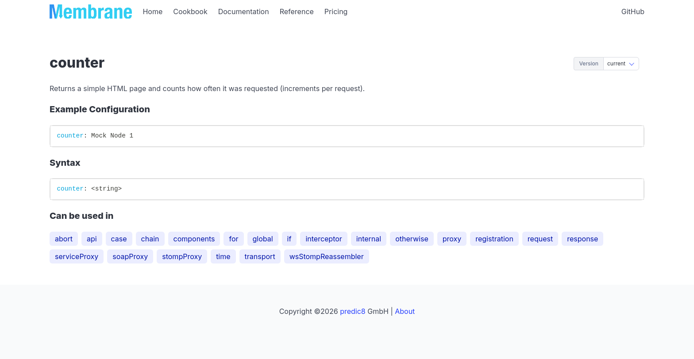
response (582, 238)
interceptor (323, 238)
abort (64, 238)
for (233, 238)
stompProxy (182, 256)
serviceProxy (76, 256)
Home (152, 11)
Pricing (336, 11)
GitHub (632, 11)
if (289, 238)
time (223, 256)
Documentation (243, 11)
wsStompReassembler (326, 256)
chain (150, 238)
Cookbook (190, 11)
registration (494, 238)
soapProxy (130, 256)
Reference (297, 11)
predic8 (353, 311)
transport (260, 256)
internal (368, 238)
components (194, 238)
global (263, 238)
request (540, 238)
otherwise (411, 238)
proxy (452, 238)
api (92, 238)
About (405, 311)
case (119, 238)
